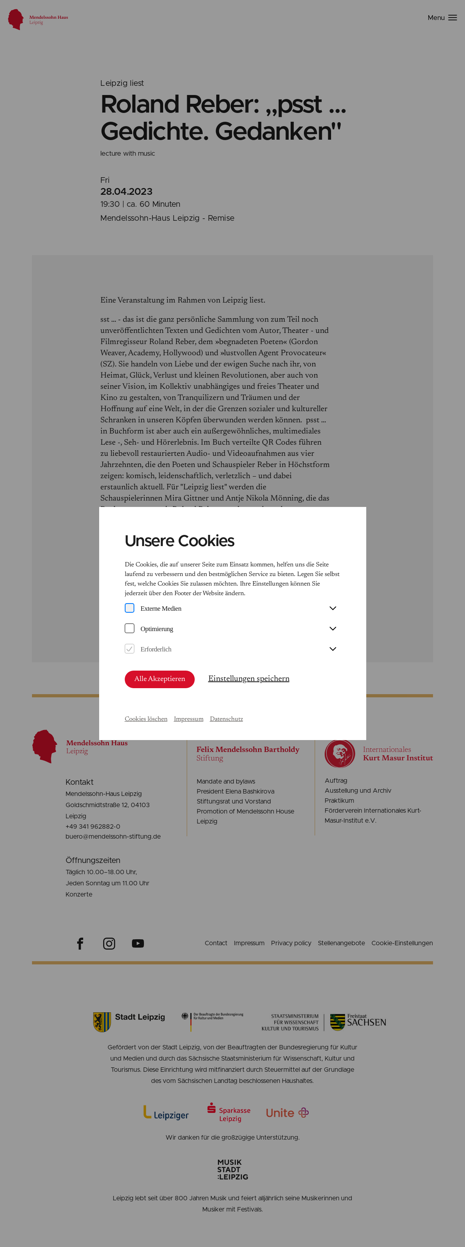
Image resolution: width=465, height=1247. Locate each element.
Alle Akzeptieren (159, 679)
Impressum (189, 719)
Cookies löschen (146, 719)
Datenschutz (226, 719)
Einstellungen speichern (248, 679)
